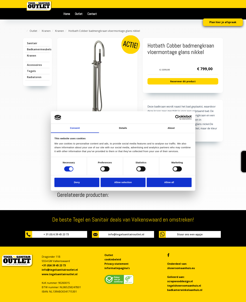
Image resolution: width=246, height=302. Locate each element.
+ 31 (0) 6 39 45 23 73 (56, 234)
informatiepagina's (117, 268)
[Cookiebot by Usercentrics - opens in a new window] (178, 117)
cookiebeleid (112, 259)
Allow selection (123, 182)
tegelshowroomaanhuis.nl (184, 285)
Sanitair (32, 43)
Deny (77, 182)
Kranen (31, 55)
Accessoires (34, 65)
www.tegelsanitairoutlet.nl (60, 274)
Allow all (169, 182)
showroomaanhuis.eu (181, 268)
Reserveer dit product (183, 81)
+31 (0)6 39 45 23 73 (54, 265)
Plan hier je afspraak (222, 22)
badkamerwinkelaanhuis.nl (184, 290)
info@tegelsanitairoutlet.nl (126, 234)
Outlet (78, 14)
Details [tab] (123, 128)
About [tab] (171, 128)
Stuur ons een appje (190, 234)
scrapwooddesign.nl (180, 281)
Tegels (31, 71)
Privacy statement (116, 264)
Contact (92, 14)
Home (66, 14)
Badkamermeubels (39, 49)
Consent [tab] (75, 128)
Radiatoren (34, 77)
